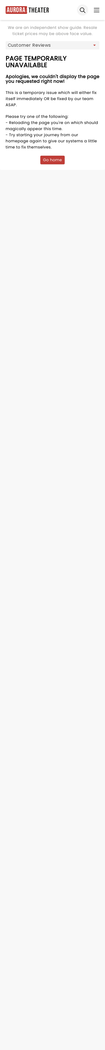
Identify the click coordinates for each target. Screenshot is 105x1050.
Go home (52, 160)
